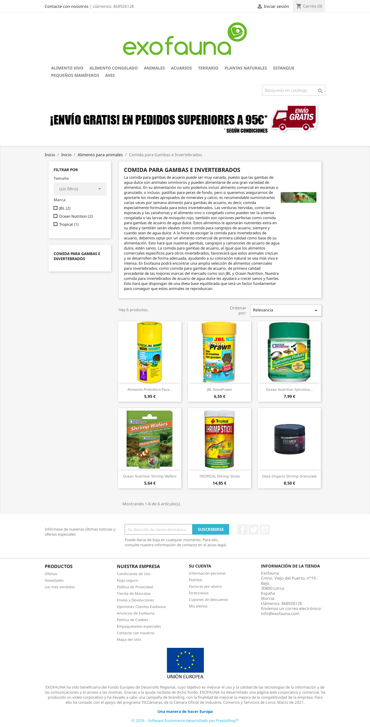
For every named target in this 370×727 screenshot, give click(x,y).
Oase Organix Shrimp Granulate (289, 476)
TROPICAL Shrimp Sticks (219, 476)
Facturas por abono (205, 586)
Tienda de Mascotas (134, 593)
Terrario (208, 68)
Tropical (69, 224)
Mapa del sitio (129, 639)
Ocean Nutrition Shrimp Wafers (150, 476)
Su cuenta (200, 566)
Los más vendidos (60, 586)
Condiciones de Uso (133, 573)
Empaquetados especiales (139, 626)
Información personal (207, 573)
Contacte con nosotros (67, 6)
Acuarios (181, 68)
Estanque (283, 68)
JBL (65, 208)
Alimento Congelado (114, 68)
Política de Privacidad (135, 586)
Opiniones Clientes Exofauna (141, 606)
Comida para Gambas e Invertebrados (77, 256)
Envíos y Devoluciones (135, 600)
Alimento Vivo (67, 68)
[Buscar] (293, 90)
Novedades (54, 580)
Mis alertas (198, 606)
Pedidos (195, 579)
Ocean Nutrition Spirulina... (289, 389)
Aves (110, 75)
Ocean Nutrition (76, 216)
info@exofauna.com (280, 613)
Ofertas (51, 573)
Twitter (254, 530)
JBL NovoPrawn (219, 389)
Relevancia (286, 310)
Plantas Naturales (246, 68)
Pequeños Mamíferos (75, 75)
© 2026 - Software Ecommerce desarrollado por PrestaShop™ (185, 720)
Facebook (242, 530)
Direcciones (199, 592)
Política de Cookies (132, 619)
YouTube (265, 530)
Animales (154, 68)
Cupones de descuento (208, 599)
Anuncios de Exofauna (136, 613)
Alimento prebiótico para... (149, 389)
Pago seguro (127, 580)
